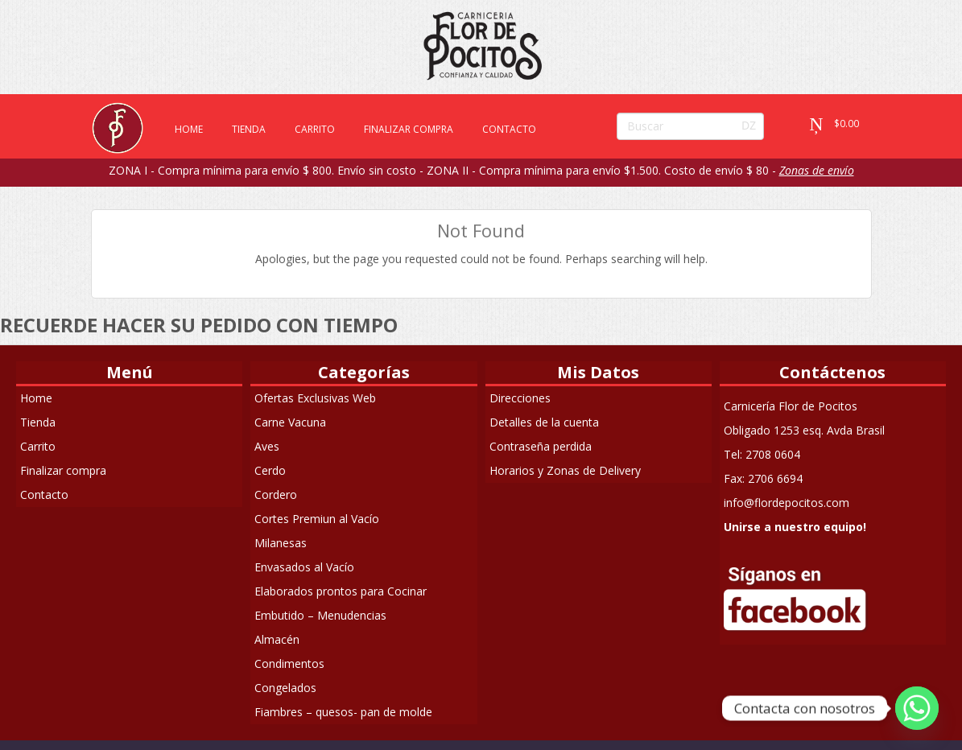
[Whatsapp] (917, 708)
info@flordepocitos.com (786, 502)
